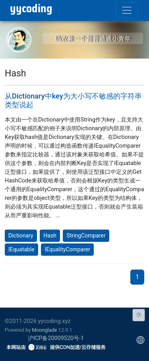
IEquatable (21, 249)
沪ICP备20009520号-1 (56, 338)
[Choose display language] (140, 340)
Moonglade (44, 330)
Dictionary (20, 235)
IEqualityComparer (67, 249)
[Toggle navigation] (127, 10)
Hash (49, 235)
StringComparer (85, 235)
